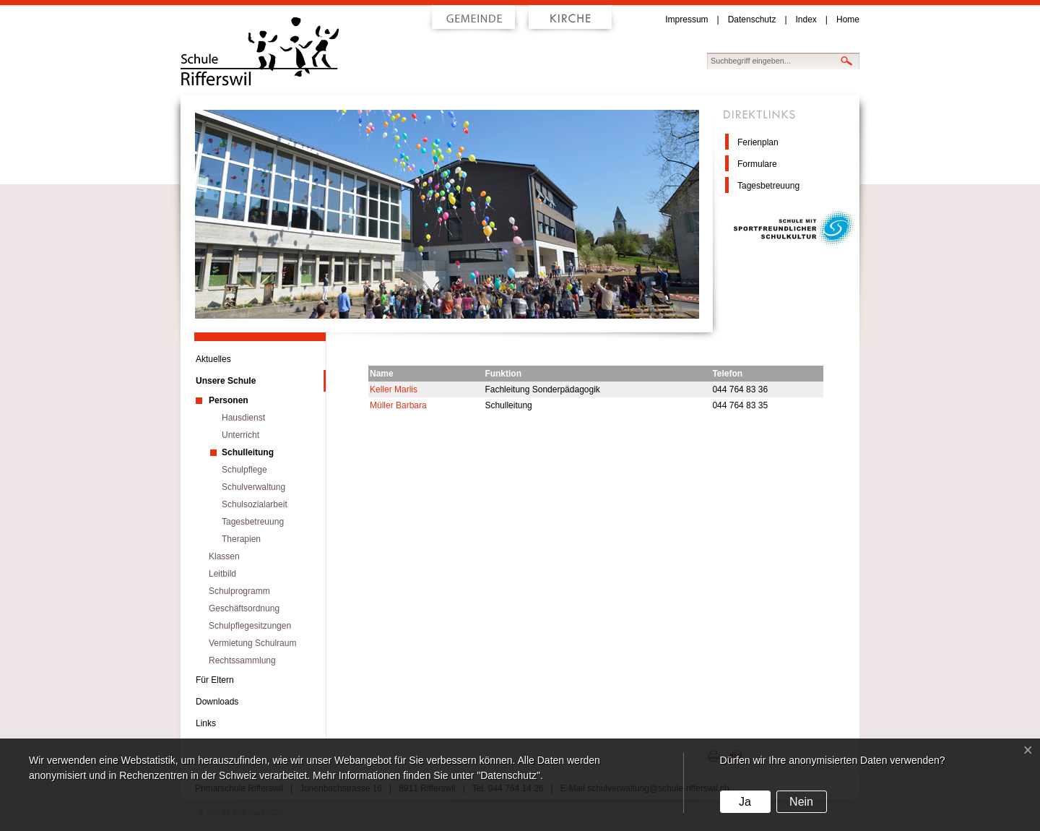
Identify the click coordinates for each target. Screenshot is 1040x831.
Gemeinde (474, 21)
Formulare (757, 164)
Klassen (224, 556)
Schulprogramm (239, 591)
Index (806, 19)
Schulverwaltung (253, 487)
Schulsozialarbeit (254, 504)
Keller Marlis (393, 389)
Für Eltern (215, 680)
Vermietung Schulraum (252, 643)
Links (206, 723)
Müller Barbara (398, 405)
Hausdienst (243, 418)
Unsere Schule (226, 381)
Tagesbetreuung (768, 186)
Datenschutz (752, 19)
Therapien (241, 539)
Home (847, 19)
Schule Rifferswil (293, 51)
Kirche (570, 21)
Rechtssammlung (242, 660)
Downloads (217, 702)
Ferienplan (758, 142)
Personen (228, 400)
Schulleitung (248, 452)
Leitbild (222, 574)
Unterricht (240, 435)
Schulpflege (244, 470)
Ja (745, 802)
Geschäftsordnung (244, 608)
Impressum (686, 19)
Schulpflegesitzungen (250, 626)
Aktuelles (213, 359)
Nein (801, 802)
